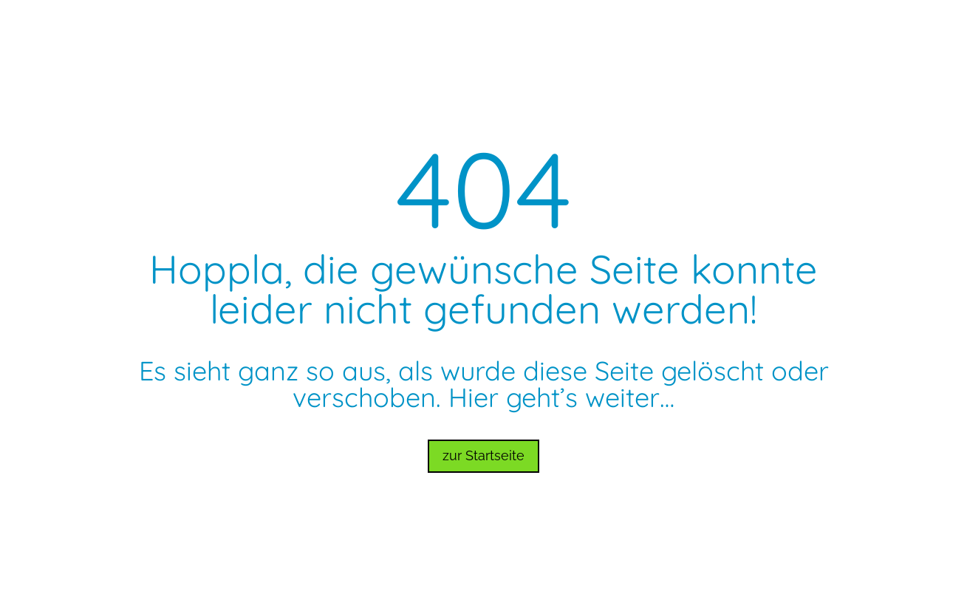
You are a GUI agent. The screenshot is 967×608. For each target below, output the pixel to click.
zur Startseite (483, 455)
